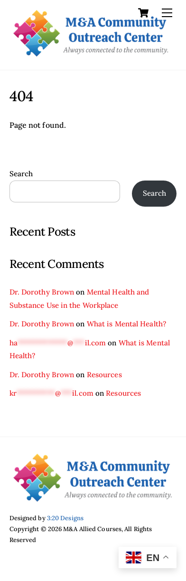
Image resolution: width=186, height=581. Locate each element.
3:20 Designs (65, 518)
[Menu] (167, 12)
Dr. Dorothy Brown (41, 291)
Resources (104, 374)
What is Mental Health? (126, 323)
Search (21, 173)
